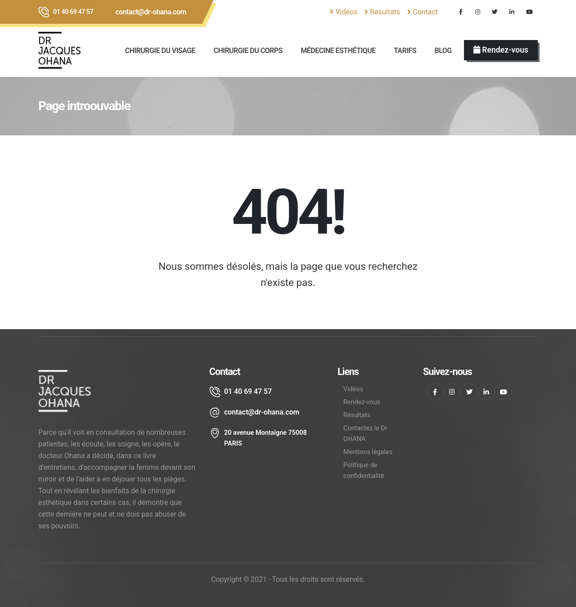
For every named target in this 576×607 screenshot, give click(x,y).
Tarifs (405, 50)
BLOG (442, 50)
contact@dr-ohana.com (151, 12)
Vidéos (343, 12)
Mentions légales (367, 452)
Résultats (356, 415)
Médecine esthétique (338, 50)
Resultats (382, 12)
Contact (422, 12)
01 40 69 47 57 (73, 12)
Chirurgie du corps (247, 50)
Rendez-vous (361, 402)
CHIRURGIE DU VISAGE (160, 50)
